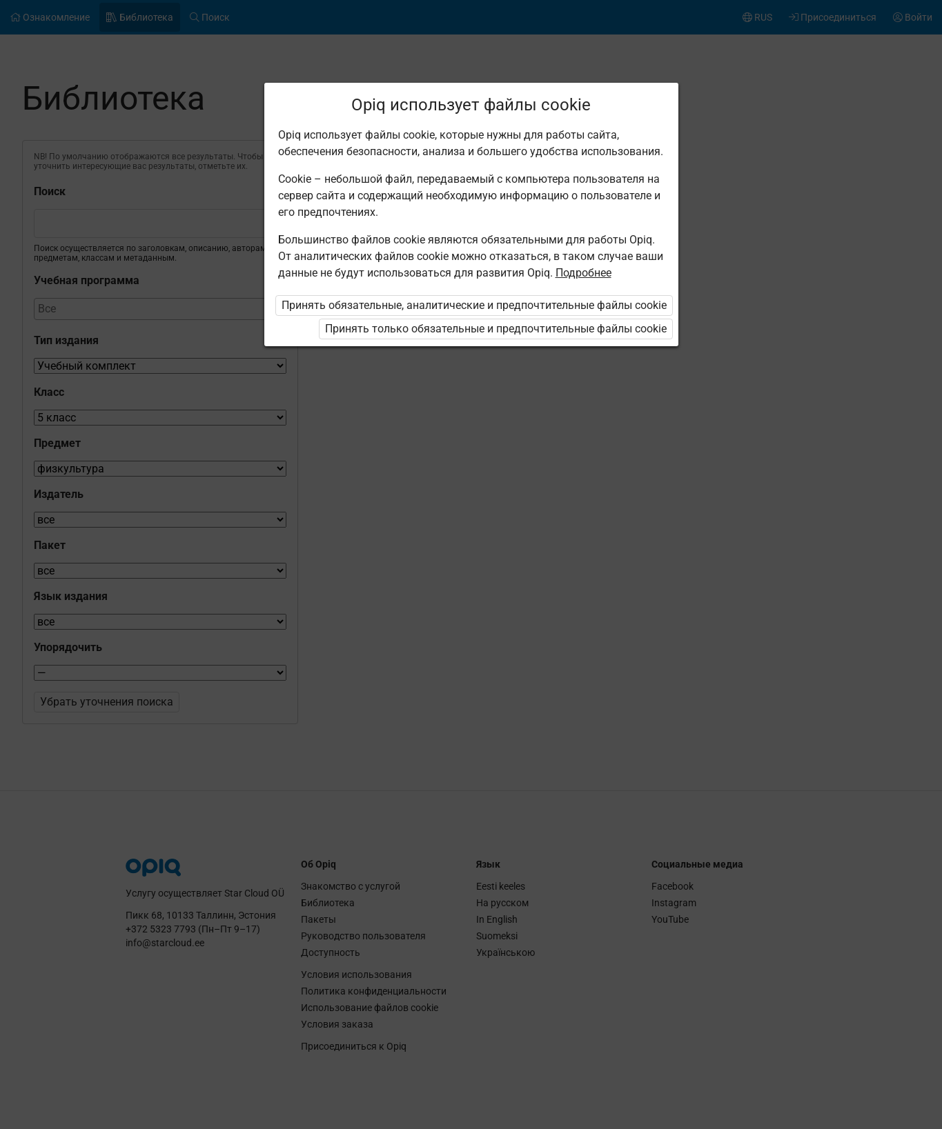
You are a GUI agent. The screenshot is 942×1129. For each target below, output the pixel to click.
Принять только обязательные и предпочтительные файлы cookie (496, 328)
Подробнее (583, 272)
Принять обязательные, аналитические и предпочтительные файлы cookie (474, 305)
